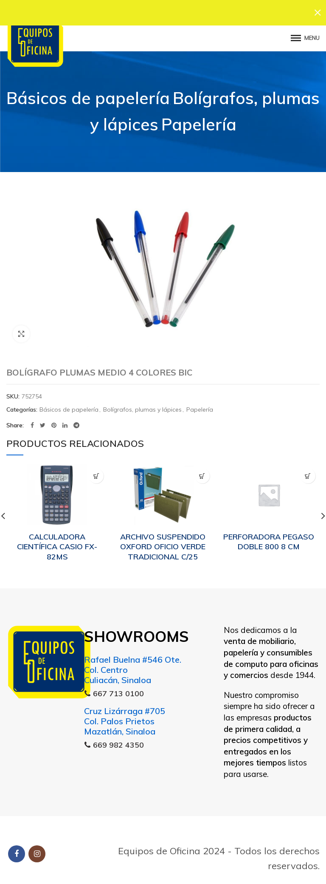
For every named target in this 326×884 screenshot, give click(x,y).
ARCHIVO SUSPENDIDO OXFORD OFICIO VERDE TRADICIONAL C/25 (162, 542)
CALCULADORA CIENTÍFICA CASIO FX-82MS (57, 542)
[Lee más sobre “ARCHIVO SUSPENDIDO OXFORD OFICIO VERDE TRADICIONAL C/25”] (202, 471)
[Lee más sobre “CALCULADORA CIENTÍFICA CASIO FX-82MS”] (96, 471)
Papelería (198, 120)
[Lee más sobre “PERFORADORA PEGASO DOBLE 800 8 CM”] (308, 471)
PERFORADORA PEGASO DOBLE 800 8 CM (268, 537)
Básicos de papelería (88, 93)
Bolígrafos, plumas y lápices (142, 405)
